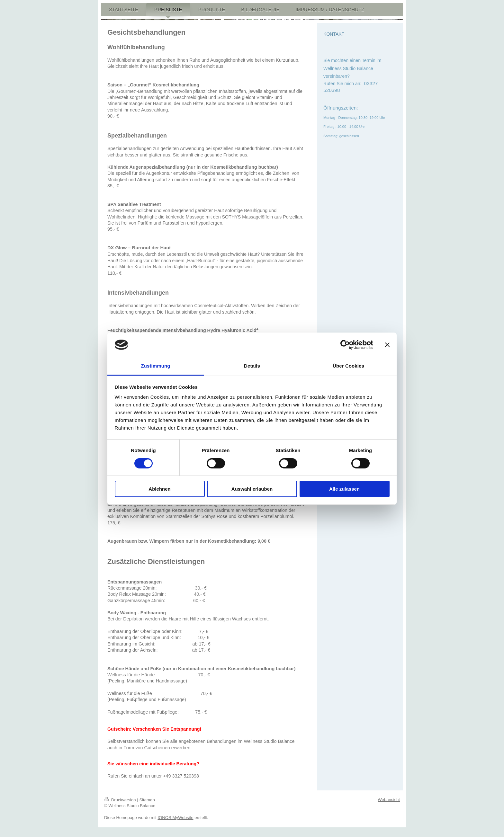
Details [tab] (252, 366)
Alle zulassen (344, 489)
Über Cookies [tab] (348, 366)
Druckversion (120, 799)
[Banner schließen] (387, 345)
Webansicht (389, 799)
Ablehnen (159, 489)
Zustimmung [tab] (155, 366)
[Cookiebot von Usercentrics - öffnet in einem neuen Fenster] (345, 345)
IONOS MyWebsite (175, 817)
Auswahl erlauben (252, 489)
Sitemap (147, 799)
